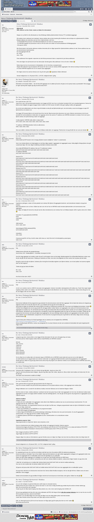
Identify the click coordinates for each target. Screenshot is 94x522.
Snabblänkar (3, 9)
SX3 (3, 244)
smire (3, 480)
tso (3, 25)
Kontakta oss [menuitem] (54, 512)
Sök (13, 11)
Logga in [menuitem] (89, 9)
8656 (6, 88)
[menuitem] (82, 9)
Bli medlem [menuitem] (92, 9)
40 (5, 247)
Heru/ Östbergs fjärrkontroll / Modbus (16, 18)
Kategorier (9, 9)
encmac (4, 367)
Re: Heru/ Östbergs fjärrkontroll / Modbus (30, 79)
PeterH (3, 86)
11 (5, 27)
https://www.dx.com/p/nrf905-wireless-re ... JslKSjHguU (30, 321)
